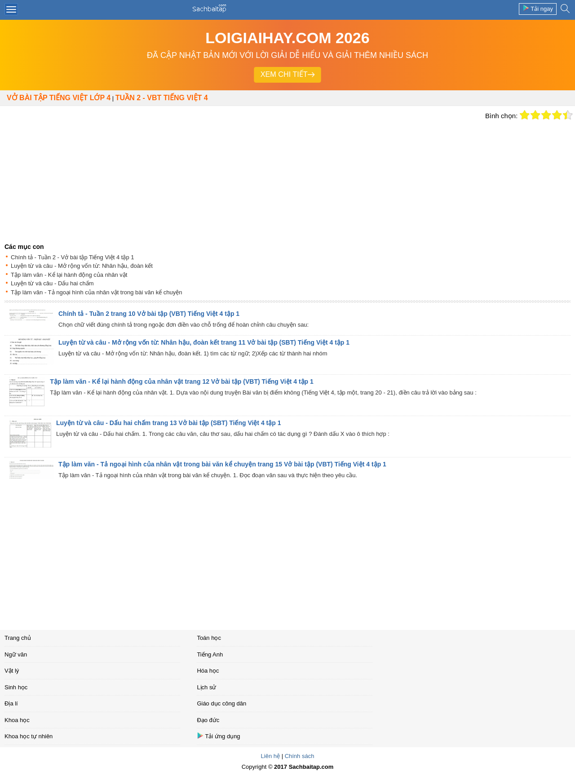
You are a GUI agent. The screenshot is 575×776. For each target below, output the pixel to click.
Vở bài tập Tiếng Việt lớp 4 (59, 98)
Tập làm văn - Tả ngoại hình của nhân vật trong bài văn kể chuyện (96, 292)
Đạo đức (208, 720)
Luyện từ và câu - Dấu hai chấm (52, 283)
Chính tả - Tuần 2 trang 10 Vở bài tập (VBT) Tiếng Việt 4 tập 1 (148, 313)
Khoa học (17, 720)
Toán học (209, 637)
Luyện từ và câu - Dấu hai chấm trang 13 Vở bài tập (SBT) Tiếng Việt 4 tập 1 (168, 422)
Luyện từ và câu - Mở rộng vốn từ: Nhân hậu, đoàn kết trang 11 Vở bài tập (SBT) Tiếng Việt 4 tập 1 (203, 342)
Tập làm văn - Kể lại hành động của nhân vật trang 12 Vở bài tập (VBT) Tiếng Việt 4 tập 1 (182, 381)
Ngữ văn (15, 654)
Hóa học (208, 670)
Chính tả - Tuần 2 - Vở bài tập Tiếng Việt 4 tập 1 (72, 257)
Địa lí (11, 703)
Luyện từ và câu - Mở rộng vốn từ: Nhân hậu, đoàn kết (82, 265)
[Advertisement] (240, 173)
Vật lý (11, 670)
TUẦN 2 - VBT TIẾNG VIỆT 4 (161, 98)
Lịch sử (206, 687)
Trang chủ (17, 637)
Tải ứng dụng (218, 736)
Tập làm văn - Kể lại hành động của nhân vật (69, 274)
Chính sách (299, 756)
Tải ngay (537, 8)
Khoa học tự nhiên (28, 736)
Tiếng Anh (210, 654)
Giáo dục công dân (221, 703)
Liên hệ (270, 756)
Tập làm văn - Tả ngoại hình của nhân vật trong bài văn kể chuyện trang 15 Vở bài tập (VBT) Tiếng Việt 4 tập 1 (222, 464)
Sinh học (15, 687)
